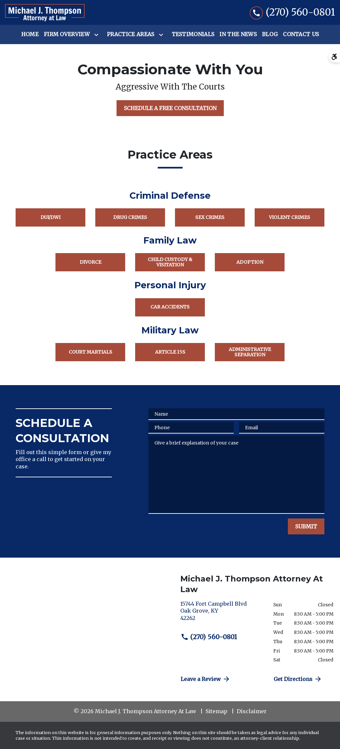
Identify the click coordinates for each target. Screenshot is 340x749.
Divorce (90, 262)
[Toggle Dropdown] (97, 35)
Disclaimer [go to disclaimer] (252, 711)
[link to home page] (45, 12)
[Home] (30, 34)
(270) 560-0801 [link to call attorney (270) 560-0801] (209, 637)
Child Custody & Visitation (170, 261)
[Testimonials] (193, 34)
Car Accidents (170, 307)
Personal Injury (170, 285)
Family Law (170, 240)
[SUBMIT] (306, 526)
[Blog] (269, 34)
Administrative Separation (250, 351)
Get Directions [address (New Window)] (298, 679)
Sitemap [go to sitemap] (216, 711)
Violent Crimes (289, 217)
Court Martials (90, 352)
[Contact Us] (300, 34)
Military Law (170, 330)
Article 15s (170, 352)
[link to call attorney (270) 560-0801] (292, 12)
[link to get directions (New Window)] (221, 613)
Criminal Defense (170, 195)
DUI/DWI (50, 217)
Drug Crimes (130, 217)
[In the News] (238, 34)
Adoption (249, 262)
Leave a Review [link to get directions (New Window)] (205, 679)
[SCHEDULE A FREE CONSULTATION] (170, 108)
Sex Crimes (209, 217)
